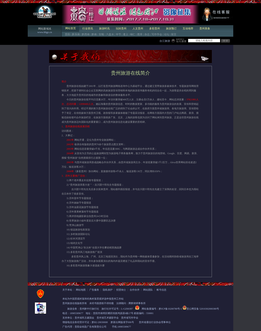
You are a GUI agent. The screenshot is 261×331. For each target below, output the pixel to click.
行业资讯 (87, 28)
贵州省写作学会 (129, 317)
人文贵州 (138, 28)
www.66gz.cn (44, 32)
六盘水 (110, 34)
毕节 (118, 34)
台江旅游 (164, 40)
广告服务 (94, 289)
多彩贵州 (154, 28)
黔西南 (86, 34)
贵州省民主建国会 (84, 317)
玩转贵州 (121, 28)
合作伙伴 (134, 289)
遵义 (125, 34)
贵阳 (67, 34)
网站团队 (148, 289)
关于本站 (67, 289)
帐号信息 (161, 289)
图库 (140, 34)
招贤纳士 (121, 289)
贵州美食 (204, 28)
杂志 (147, 34)
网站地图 (81, 289)
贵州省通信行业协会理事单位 (155, 322)
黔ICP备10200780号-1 (170, 308)
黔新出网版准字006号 (122, 322)
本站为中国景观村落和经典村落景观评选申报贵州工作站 (93, 298)
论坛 (166, 34)
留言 (173, 34)
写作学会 (157, 34)
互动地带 (188, 28)
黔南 (94, 34)
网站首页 (70, 28)
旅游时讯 (104, 28)
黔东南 (76, 34)
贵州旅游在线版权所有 (74, 303)
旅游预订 (171, 28)
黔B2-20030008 (100, 322)
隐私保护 (108, 289)
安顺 (101, 34)
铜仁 (132, 34)
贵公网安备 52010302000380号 (203, 308)
